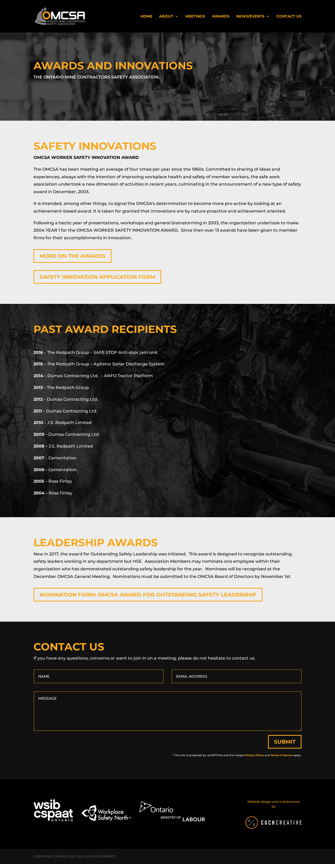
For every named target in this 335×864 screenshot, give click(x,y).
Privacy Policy (254, 755)
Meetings (195, 16)
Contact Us (289, 16)
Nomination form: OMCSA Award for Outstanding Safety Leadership (148, 595)
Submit (284, 742)
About (166, 16)
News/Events (250, 16)
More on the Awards (72, 256)
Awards (221, 16)
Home (146, 16)
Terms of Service (282, 755)
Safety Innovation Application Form (97, 277)
